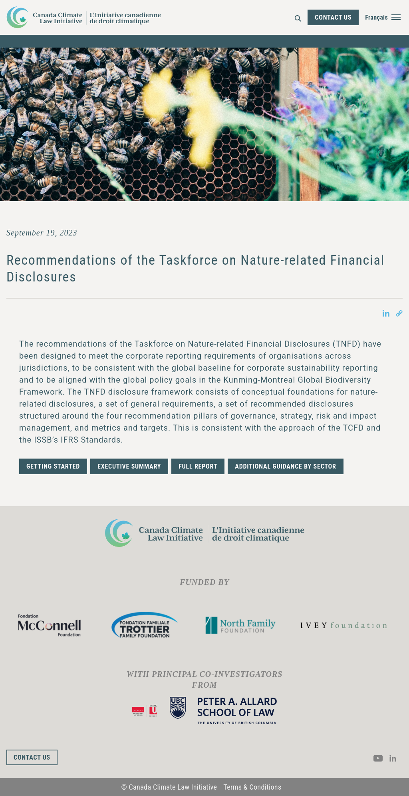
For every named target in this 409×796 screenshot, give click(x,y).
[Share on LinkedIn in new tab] (386, 312)
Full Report (198, 466)
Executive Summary (129, 466)
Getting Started (53, 466)
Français (376, 17)
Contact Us (333, 17)
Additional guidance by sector (285, 466)
